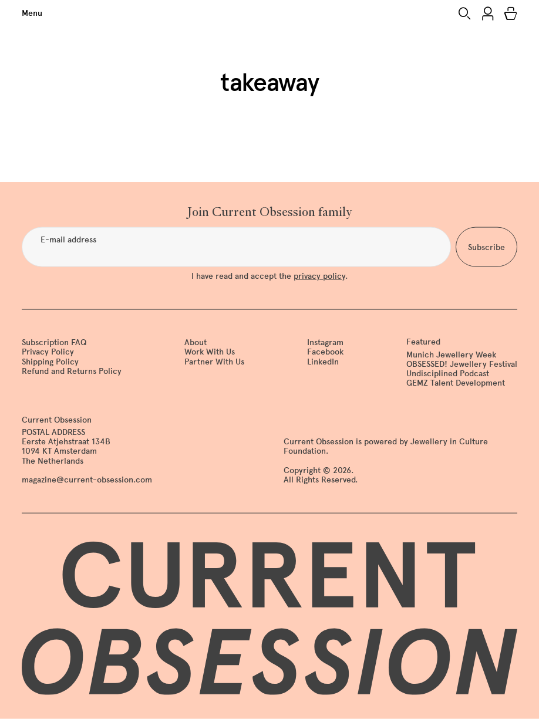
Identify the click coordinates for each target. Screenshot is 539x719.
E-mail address (68, 240)
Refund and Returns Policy (72, 371)
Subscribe (486, 247)
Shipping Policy (50, 361)
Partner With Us (214, 361)
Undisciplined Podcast (447, 373)
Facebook (325, 352)
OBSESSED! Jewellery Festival (461, 364)
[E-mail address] (236, 247)
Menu (32, 13)
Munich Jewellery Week (451, 354)
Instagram (325, 342)
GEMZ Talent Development (455, 383)
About (195, 342)
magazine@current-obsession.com (87, 479)
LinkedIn (323, 361)
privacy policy (319, 276)
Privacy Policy (48, 352)
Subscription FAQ (54, 342)
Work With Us (209, 352)
